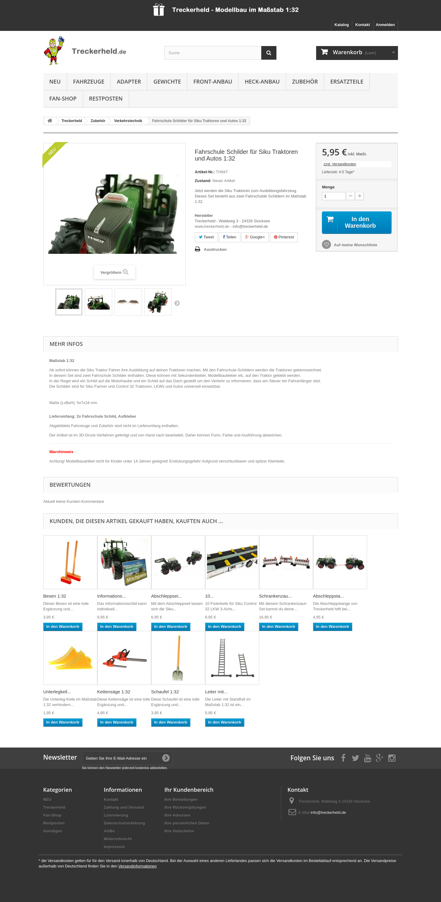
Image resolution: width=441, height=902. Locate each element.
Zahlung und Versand (124, 807)
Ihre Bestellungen (181, 799)
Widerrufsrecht (118, 839)
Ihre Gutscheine (179, 831)
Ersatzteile (346, 81)
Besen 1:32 (54, 596)
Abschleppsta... (328, 596)
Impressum (114, 846)
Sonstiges (52, 831)
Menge (328, 187)
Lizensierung (116, 815)
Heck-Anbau (262, 81)
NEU (55, 81)
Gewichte (167, 81)
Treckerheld (54, 807)
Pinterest (284, 237)
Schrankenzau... (275, 596)
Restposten (106, 98)
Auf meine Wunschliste (355, 245)
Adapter (129, 81)
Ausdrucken (215, 249)
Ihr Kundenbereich (189, 789)
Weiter (177, 303)
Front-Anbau (212, 81)
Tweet (206, 237)
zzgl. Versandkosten (339, 164)
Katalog (342, 24)
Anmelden (385, 24)
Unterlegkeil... (57, 691)
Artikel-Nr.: (205, 172)
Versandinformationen (138, 866)
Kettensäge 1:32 (113, 691)
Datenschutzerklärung (124, 823)
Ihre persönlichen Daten (187, 823)
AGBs (109, 831)
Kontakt (362, 24)
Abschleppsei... (166, 596)
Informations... (111, 596)
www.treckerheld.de (212, 226)
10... (209, 596)
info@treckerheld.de (328, 812)
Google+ (255, 237)
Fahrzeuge (88, 81)
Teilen (229, 237)
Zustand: (203, 180)
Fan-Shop (63, 98)
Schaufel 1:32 (165, 691)
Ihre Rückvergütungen (185, 807)
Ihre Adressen (178, 815)
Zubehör (305, 81)
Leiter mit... (216, 691)
